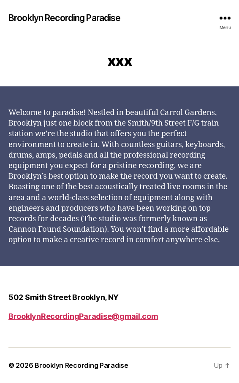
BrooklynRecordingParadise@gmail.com (83, 316)
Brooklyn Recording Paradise (64, 17)
